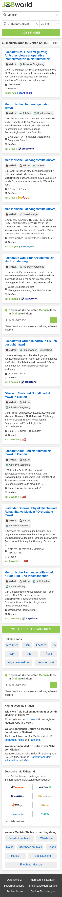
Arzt (29, 653)
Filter (55, 42)
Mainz (27, 760)
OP (12, 653)
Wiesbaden (11, 760)
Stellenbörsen (14, 891)
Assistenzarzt (46, 662)
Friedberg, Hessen (31, 864)
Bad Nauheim (43, 855)
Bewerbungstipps (14, 885)
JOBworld (32, 719)
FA (54, 645)
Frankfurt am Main (40, 757)
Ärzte (49, 653)
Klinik (27, 645)
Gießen (33, 43)
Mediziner (12, 645)
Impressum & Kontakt (42, 879)
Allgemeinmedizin (18, 662)
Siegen (52, 847)
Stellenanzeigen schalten (43, 885)
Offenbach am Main (30, 847)
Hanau (15, 855)
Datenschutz (14, 879)
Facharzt (41, 645)
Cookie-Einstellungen (42, 891)
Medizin (11, 43)
